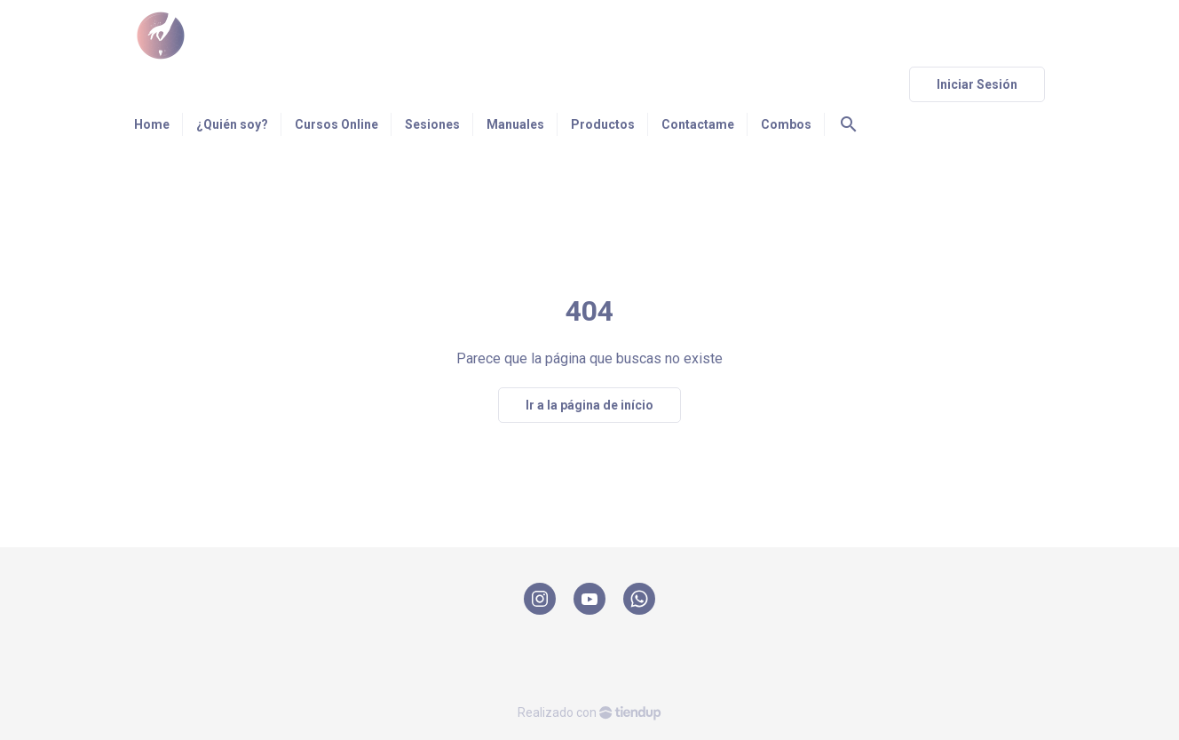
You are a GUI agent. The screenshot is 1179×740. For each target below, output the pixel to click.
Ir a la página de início (589, 405)
